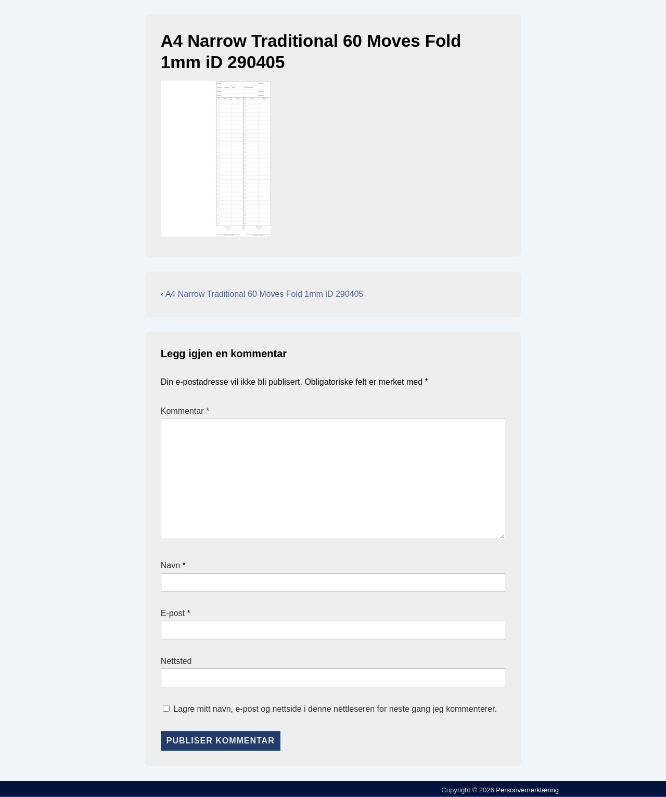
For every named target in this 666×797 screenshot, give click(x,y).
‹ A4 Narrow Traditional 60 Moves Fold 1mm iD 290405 (262, 294)
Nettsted (176, 661)
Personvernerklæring (526, 790)
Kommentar (185, 411)
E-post (173, 613)
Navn (170, 565)
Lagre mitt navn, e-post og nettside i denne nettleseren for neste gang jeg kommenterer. (335, 708)
